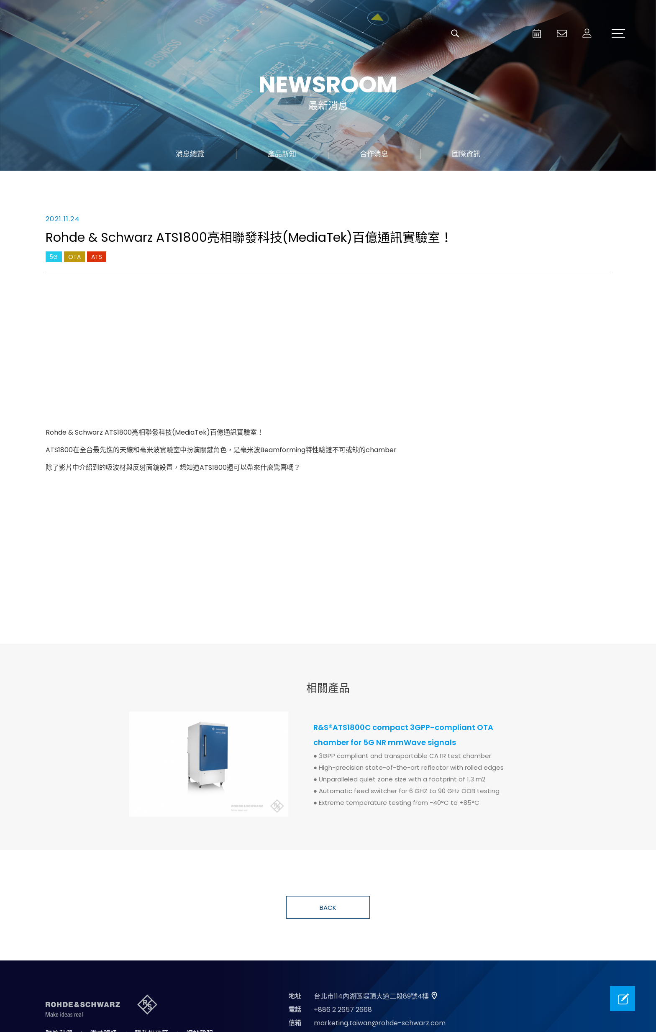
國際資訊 (466, 154)
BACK (328, 907)
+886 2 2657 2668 (343, 1009)
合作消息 (374, 154)
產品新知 (282, 154)
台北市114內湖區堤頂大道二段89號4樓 (371, 996)
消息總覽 (190, 154)
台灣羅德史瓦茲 (87, 33)
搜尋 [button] (455, 33)
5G (54, 257)
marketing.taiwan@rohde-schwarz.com (380, 1023)
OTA (74, 257)
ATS (96, 257)
